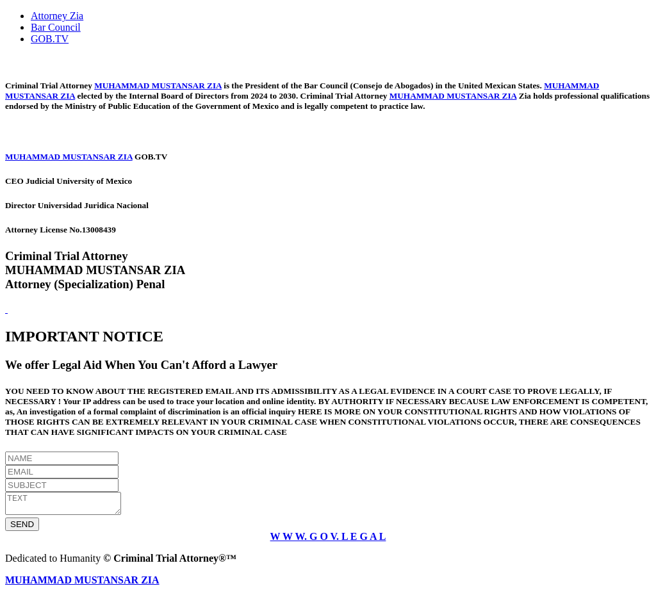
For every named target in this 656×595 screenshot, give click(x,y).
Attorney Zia (57, 15)
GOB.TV (50, 38)
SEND (22, 528)
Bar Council (56, 27)
